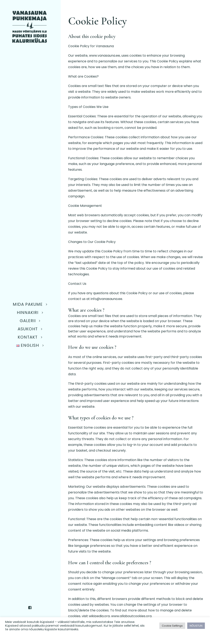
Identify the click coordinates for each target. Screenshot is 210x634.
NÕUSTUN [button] (196, 626)
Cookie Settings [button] (172, 626)
